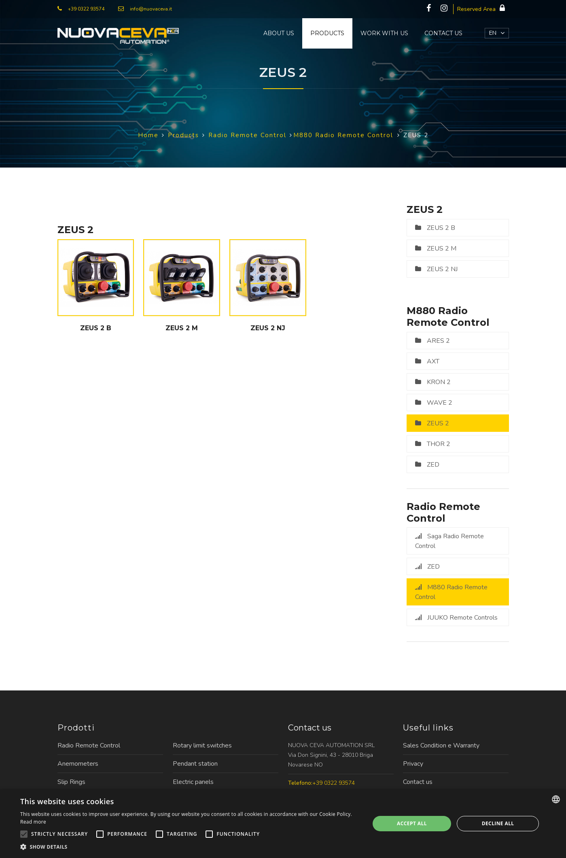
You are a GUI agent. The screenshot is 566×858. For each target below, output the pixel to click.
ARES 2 (438, 340)
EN (492, 33)
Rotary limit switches (202, 745)
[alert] (283, 823)
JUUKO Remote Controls (462, 617)
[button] (189, 847)
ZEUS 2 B (441, 227)
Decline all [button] (498, 823)
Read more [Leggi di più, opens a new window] (33, 821)
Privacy (413, 763)
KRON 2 (439, 382)
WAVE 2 (439, 402)
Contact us (443, 33)
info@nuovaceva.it (151, 9)
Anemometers (77, 763)
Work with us (384, 33)
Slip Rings (71, 781)
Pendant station (195, 763)
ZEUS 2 (438, 423)
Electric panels (193, 781)
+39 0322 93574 (86, 9)
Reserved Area (483, 8)
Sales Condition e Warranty (441, 745)
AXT (433, 361)
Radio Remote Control (88, 745)
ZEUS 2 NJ (442, 269)
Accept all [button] (412, 823)
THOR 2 (438, 444)
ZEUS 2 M (441, 248)
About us (278, 33)
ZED (433, 464)
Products (327, 33)
